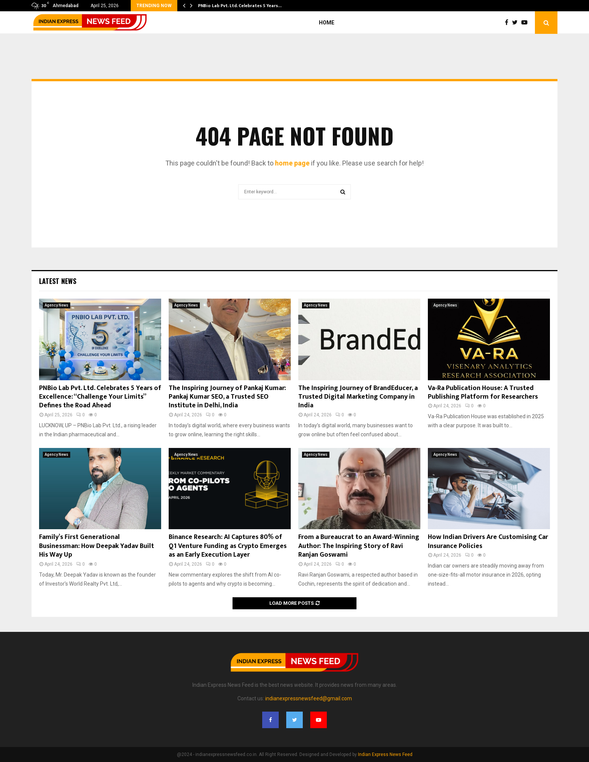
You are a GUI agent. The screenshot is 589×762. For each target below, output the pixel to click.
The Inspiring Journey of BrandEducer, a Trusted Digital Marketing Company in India (358, 397)
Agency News (56, 305)
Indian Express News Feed (385, 754)
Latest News (57, 281)
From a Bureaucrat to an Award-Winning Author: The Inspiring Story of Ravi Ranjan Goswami (358, 545)
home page (292, 163)
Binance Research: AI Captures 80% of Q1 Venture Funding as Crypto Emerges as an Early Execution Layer (228, 545)
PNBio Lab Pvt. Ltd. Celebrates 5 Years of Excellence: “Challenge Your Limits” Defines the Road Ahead (100, 397)
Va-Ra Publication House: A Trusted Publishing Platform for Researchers (483, 392)
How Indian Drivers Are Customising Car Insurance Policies (488, 541)
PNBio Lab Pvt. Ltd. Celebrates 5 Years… (240, 5)
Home (326, 23)
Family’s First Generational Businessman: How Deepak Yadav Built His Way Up (96, 545)
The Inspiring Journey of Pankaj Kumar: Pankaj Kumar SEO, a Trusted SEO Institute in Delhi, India (227, 397)
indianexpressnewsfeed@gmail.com (308, 698)
